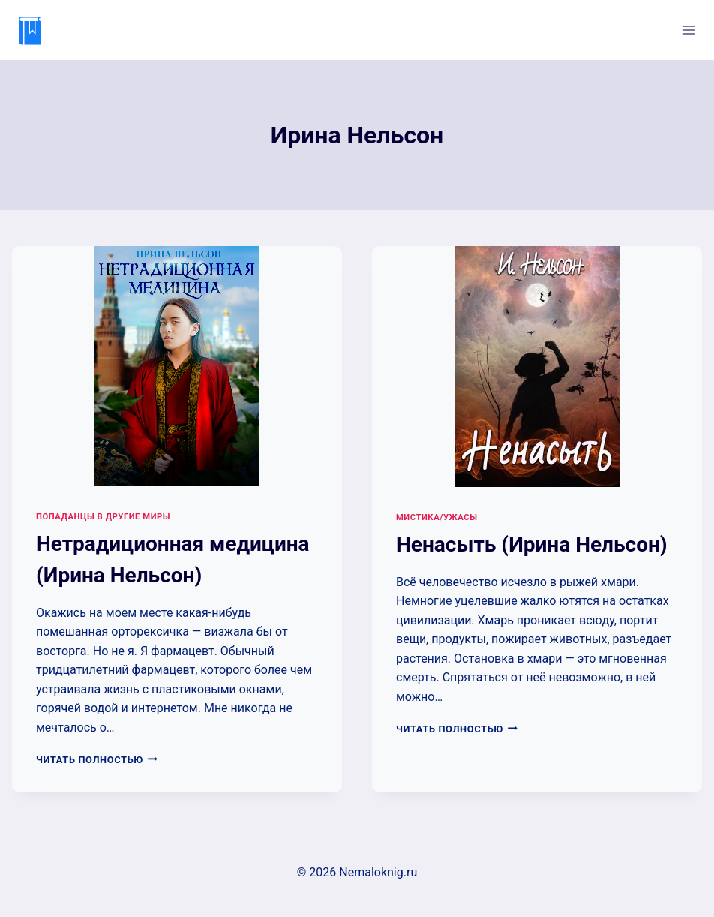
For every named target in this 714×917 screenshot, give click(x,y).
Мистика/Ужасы (436, 517)
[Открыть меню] (688, 29)
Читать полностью (97, 759)
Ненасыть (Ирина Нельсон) (532, 544)
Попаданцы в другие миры (103, 517)
